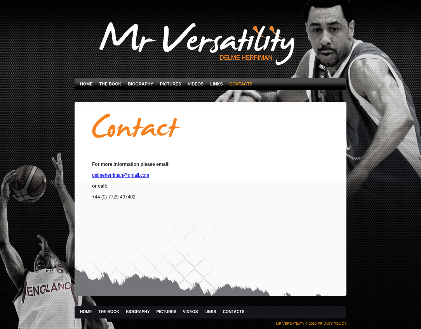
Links (216, 84)
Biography (140, 84)
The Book (110, 84)
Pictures (170, 84)
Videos (196, 84)
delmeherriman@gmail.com (120, 175)
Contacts (241, 84)
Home (86, 84)
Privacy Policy (332, 324)
